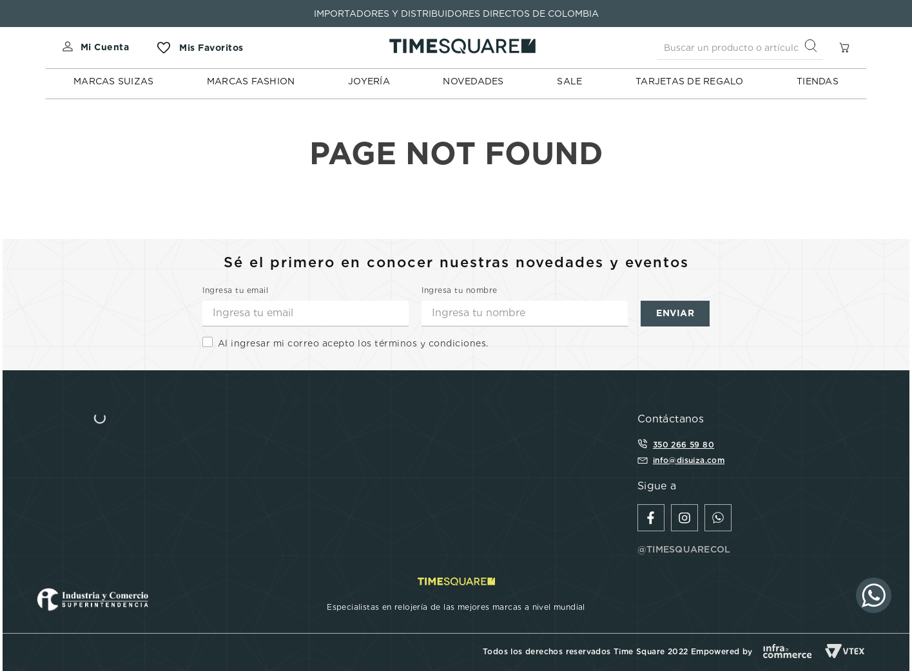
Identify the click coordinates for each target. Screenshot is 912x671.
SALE (569, 81)
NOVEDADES (473, 81)
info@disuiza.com (688, 460)
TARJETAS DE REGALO (689, 81)
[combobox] (739, 47)
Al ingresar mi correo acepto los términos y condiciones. (353, 343)
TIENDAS (818, 81)
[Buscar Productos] (813, 47)
